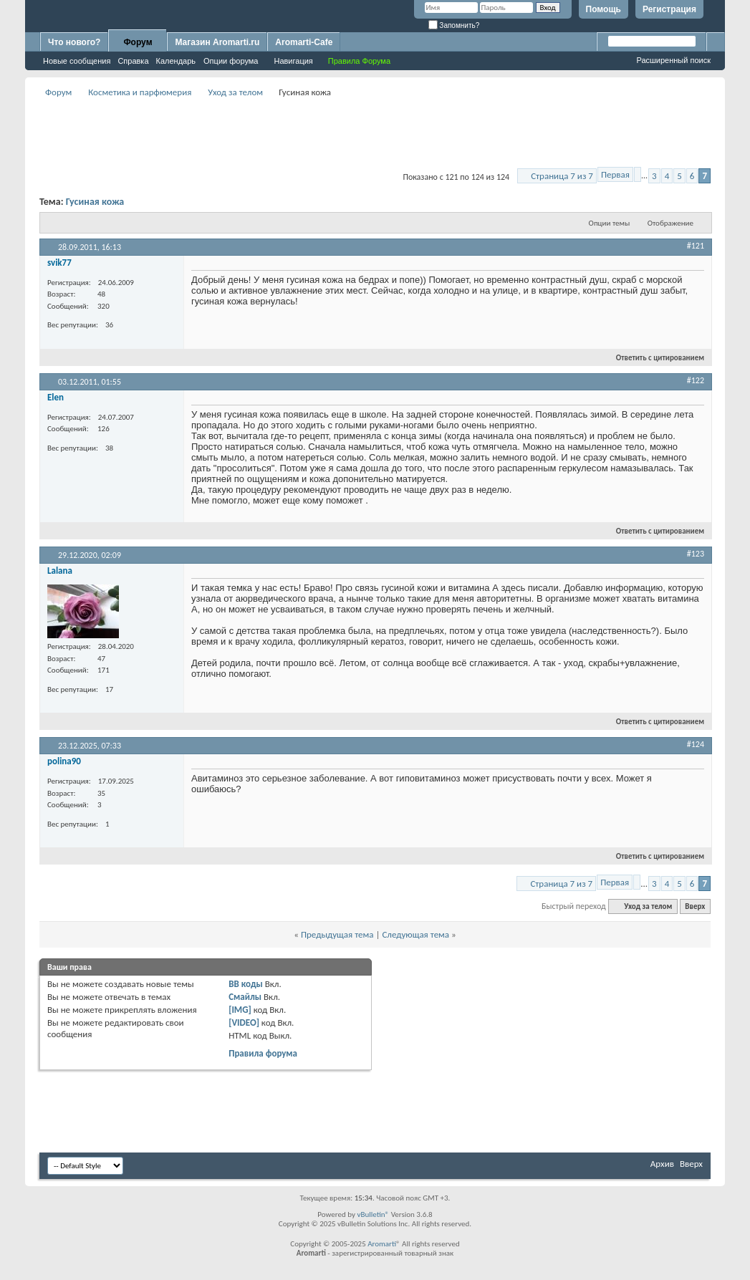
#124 (695, 744)
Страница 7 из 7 (562, 175)
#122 (695, 380)
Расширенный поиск (673, 60)
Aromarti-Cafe (303, 42)
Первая (615, 174)
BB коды (246, 983)
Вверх (695, 906)
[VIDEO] (244, 1022)
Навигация (293, 61)
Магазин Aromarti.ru (217, 42)
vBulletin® (373, 1214)
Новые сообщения (76, 61)
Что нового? (74, 42)
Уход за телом (235, 92)
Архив (662, 1163)
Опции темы (609, 223)
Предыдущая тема (337, 934)
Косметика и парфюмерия (139, 92)
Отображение (670, 223)
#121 (695, 246)
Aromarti (381, 1243)
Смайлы (245, 996)
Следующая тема (415, 934)
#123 (695, 554)
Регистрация (669, 9)
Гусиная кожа (95, 202)
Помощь (603, 9)
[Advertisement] (375, 133)
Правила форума (263, 1053)
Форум (137, 42)
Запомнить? (454, 25)
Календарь (176, 61)
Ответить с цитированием (654, 357)
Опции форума (230, 61)
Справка (132, 61)
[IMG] (240, 1009)
